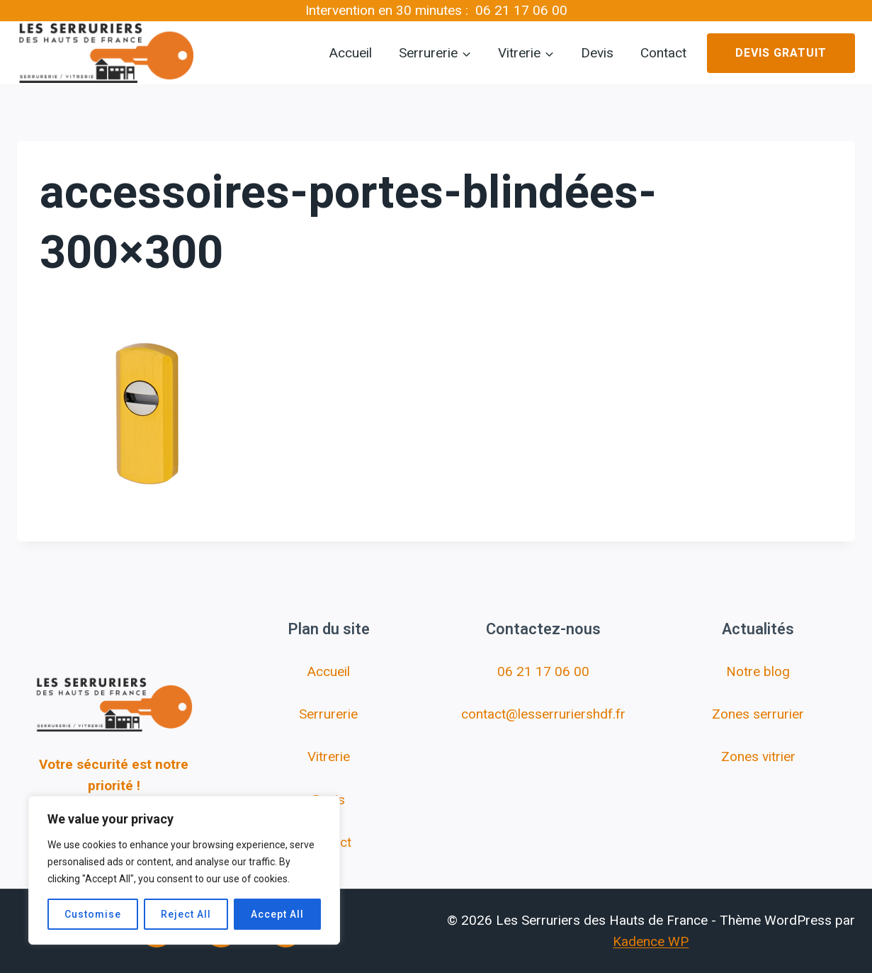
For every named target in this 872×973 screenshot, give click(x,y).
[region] (184, 870)
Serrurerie (328, 714)
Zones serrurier (758, 714)
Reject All (186, 914)
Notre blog (758, 671)
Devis (597, 53)
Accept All (277, 914)
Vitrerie (328, 756)
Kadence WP (651, 941)
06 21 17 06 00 (521, 10)
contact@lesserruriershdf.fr (543, 714)
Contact (663, 53)
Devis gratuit (781, 53)
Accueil (350, 53)
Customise (92, 914)
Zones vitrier (758, 756)
